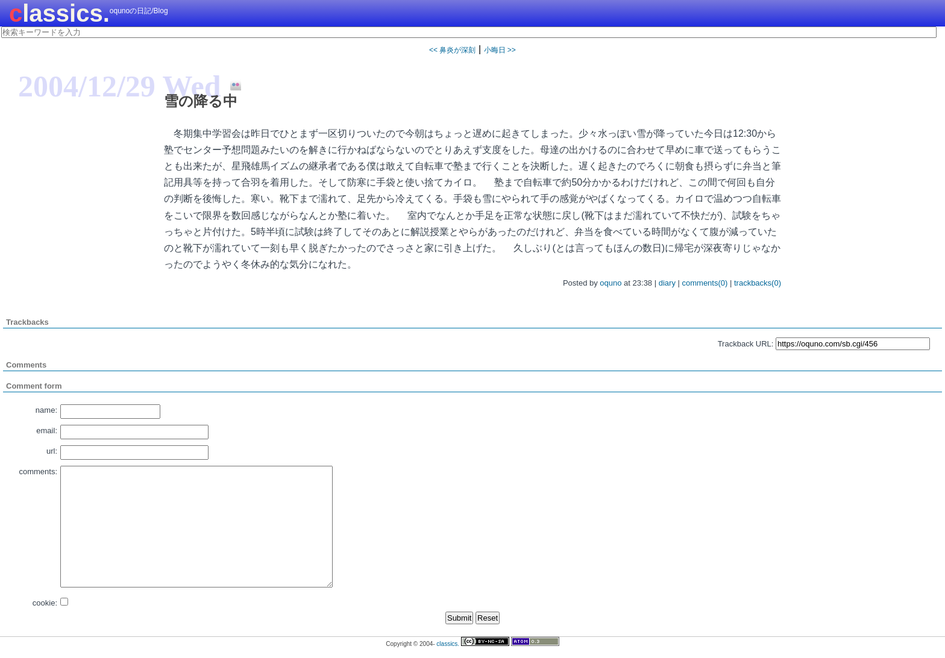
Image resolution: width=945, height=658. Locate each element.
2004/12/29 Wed (119, 86)
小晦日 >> (500, 50)
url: (51, 451)
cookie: (45, 602)
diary (667, 282)
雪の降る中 (200, 101)
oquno (610, 282)
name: (46, 410)
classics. (59, 13)
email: (46, 430)
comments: (38, 471)
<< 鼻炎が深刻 (452, 50)
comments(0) (705, 282)
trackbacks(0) (757, 282)
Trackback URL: (746, 343)
